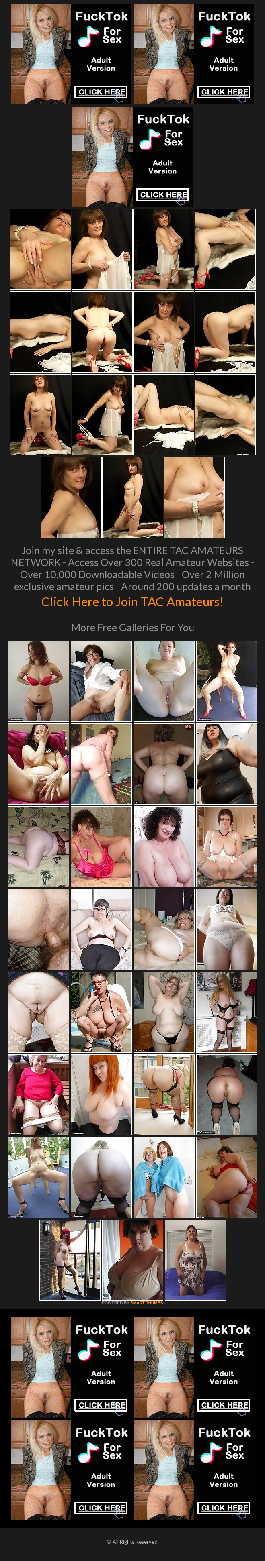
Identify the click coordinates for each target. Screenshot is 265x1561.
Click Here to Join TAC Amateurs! (132, 600)
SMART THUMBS (146, 1303)
